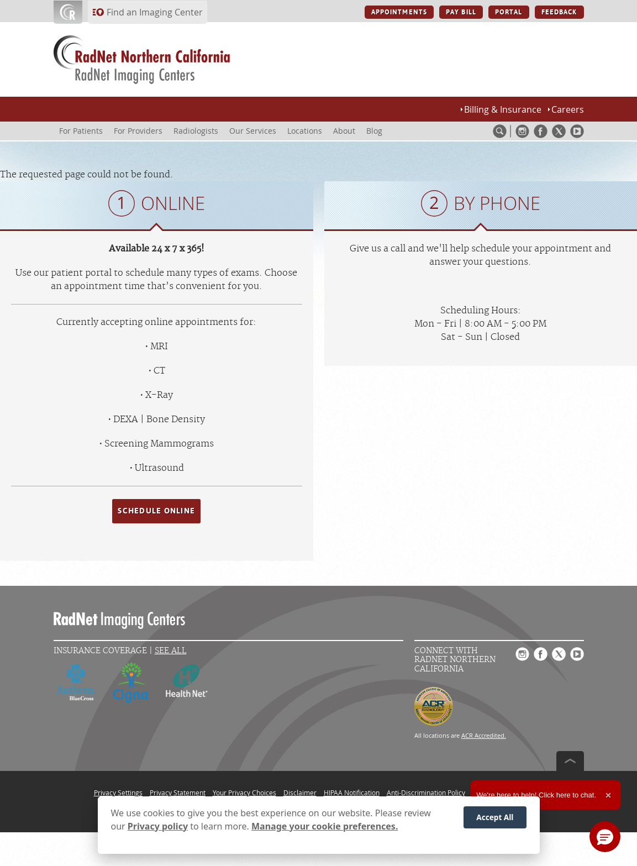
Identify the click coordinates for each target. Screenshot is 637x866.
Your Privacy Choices (244, 792)
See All (171, 650)
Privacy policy (158, 826)
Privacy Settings (118, 792)
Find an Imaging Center (155, 12)
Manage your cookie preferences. (324, 826)
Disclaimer (300, 792)
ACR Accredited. (483, 735)
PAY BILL (461, 12)
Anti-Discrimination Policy (426, 792)
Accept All (494, 817)
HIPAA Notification (352, 792)
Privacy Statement (178, 792)
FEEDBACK (559, 12)
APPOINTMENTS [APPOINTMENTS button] (399, 12)
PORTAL (509, 12)
